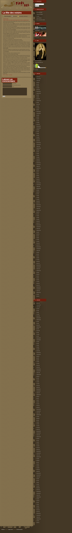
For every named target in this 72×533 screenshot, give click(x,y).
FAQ (3, 10)
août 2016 (38, 190)
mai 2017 (38, 173)
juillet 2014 (38, 460)
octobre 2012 (38, 268)
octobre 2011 (38, 290)
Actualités (29, 8)
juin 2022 (38, 332)
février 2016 (38, 201)
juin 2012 (38, 502)
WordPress (3, 529)
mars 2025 (38, 87)
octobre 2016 (38, 186)
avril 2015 (38, 217)
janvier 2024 (38, 98)
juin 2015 (38, 440)
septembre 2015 (39, 210)
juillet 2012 (38, 274)
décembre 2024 (39, 91)
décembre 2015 (39, 204)
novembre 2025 (39, 78)
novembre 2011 (39, 515)
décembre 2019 (39, 126)
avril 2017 (38, 175)
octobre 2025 (38, 80)
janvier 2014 (38, 471)
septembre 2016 (39, 188)
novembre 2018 (39, 144)
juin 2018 (38, 151)
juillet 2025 (38, 82)
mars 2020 (38, 122)
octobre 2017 (38, 166)
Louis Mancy (21, 16)
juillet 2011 (38, 296)
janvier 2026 (38, 303)
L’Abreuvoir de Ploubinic (40, 14)
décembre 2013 (39, 473)
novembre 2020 (39, 113)
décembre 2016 (39, 409)
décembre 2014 (39, 451)
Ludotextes (26, 16)
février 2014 (38, 243)
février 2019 (38, 365)
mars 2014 (38, 241)
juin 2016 (38, 193)
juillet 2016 (38, 418)
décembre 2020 (39, 111)
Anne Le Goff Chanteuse (40, 52)
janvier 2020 (38, 124)
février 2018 (38, 385)
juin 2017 (38, 398)
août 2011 (38, 294)
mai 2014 (38, 237)
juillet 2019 (38, 356)
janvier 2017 (38, 407)
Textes (19, 8)
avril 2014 (38, 239)
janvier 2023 (38, 104)
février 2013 (38, 261)
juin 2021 (38, 109)
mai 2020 (38, 345)
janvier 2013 (38, 263)
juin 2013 (38, 254)
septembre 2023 (39, 100)
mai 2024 (38, 323)
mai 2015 (38, 215)
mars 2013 (38, 259)
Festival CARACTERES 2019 (39, 62)
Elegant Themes (10, 529)
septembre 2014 (39, 230)
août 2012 (38, 272)
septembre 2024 (39, 93)
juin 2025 (38, 84)
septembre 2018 (39, 374)
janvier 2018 (38, 387)
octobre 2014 (38, 228)
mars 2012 (38, 281)
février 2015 (38, 221)
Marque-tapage (40, 34)
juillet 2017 (38, 396)
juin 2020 (38, 343)
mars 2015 (38, 219)
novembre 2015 (39, 206)
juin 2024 (38, 321)
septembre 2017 (39, 168)
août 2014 (38, 232)
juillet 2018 (38, 376)
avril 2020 (38, 120)
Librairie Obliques (40, 28)
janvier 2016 (38, 429)
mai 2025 (38, 312)
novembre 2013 (39, 248)
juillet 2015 (38, 438)
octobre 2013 (38, 250)
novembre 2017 (39, 164)
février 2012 (38, 283)
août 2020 (38, 115)
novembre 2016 (39, 184)
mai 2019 (38, 133)
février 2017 (38, 179)
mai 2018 (38, 153)
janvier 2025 (38, 89)
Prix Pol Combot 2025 (39, 12)
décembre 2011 (39, 513)
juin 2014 (38, 462)
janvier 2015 (38, 449)
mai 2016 (38, 195)
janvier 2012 (38, 285)
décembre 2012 (39, 491)
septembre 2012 (39, 270)
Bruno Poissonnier (7, 16)
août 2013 (38, 252)
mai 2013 (38, 482)
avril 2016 (38, 197)
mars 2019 (38, 137)
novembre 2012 (39, 493)
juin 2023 (38, 102)
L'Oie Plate (40, 67)
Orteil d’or (24, 8)
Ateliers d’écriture (6, 8)
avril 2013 (38, 257)
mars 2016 (38, 199)
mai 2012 (38, 504)
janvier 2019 (38, 140)
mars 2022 (38, 334)
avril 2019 (38, 135)
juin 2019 (38, 131)
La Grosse (38, 16)
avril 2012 (38, 279)
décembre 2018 (39, 142)
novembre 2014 (39, 226)
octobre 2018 (38, 146)
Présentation (14, 8)
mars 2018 (38, 157)
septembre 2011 (39, 292)
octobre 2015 (38, 208)
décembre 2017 (39, 162)
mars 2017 (38, 177)
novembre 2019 (39, 354)
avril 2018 (38, 155)
